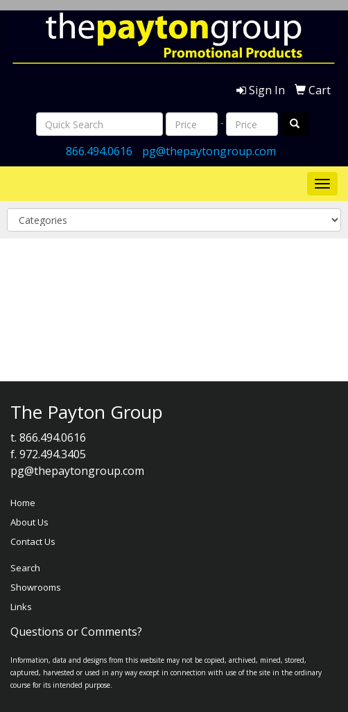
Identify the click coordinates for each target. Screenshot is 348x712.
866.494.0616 (99, 151)
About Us (29, 522)
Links (21, 606)
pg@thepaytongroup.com (209, 151)
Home (22, 502)
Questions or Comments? (76, 631)
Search (25, 568)
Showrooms (35, 587)
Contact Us (32, 541)
